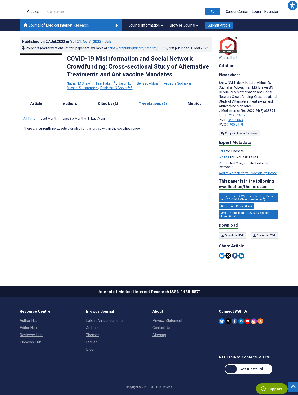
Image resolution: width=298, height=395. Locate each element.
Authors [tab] (70, 103)
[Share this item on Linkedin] (241, 256)
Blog (90, 349)
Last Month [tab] (49, 118)
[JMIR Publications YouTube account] (247, 321)
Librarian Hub (30, 342)
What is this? (228, 58)
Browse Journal (184, 25)
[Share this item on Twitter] (228, 256)
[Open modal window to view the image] (41, 54)
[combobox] (124, 11)
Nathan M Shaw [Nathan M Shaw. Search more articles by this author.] (79, 83)
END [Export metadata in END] (222, 151)
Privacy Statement (167, 320)
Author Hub (29, 320)
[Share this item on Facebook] (235, 256)
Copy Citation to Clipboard (239, 133)
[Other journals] (116, 25)
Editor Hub (28, 327)
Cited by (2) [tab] (108, 103)
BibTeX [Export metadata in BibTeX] (224, 157)
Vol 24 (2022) (91, 41)
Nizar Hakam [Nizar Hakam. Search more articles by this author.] (105, 83)
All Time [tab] (29, 118)
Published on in (67, 41)
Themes (92, 335)
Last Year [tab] (98, 118)
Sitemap (159, 335)
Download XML (264, 235)
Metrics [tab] (194, 103)
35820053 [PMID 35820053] (235, 120)
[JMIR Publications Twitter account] (228, 321)
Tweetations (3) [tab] (153, 103)
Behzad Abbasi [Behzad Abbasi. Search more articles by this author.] (149, 83)
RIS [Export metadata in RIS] (221, 163)
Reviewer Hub (31, 335)
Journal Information (145, 25)
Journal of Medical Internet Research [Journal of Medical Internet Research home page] (56, 25)
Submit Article (219, 25)
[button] (292, 5)
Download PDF (232, 235)
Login (256, 11)
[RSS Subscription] (260, 321)
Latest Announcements (105, 320)
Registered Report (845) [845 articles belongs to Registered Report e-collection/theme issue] (236, 206)
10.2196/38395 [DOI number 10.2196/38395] (236, 115)
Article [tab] (36, 103)
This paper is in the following (246, 184)
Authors (92, 327)
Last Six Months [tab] (74, 118)
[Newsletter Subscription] (248, 369)
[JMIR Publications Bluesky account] (222, 321)
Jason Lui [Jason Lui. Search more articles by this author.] (126, 83)
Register (271, 11)
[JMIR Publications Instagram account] (254, 321)
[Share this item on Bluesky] (222, 256)
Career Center (237, 11)
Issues (92, 342)
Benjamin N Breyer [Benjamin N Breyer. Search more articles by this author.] (116, 88)
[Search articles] (212, 11)
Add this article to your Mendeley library (248, 173)
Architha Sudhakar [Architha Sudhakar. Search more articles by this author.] (179, 83)
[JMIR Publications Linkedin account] (241, 321)
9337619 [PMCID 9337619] (236, 124)
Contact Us (161, 327)
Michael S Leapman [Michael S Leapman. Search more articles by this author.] (82, 88)
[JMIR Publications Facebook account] (234, 321)
